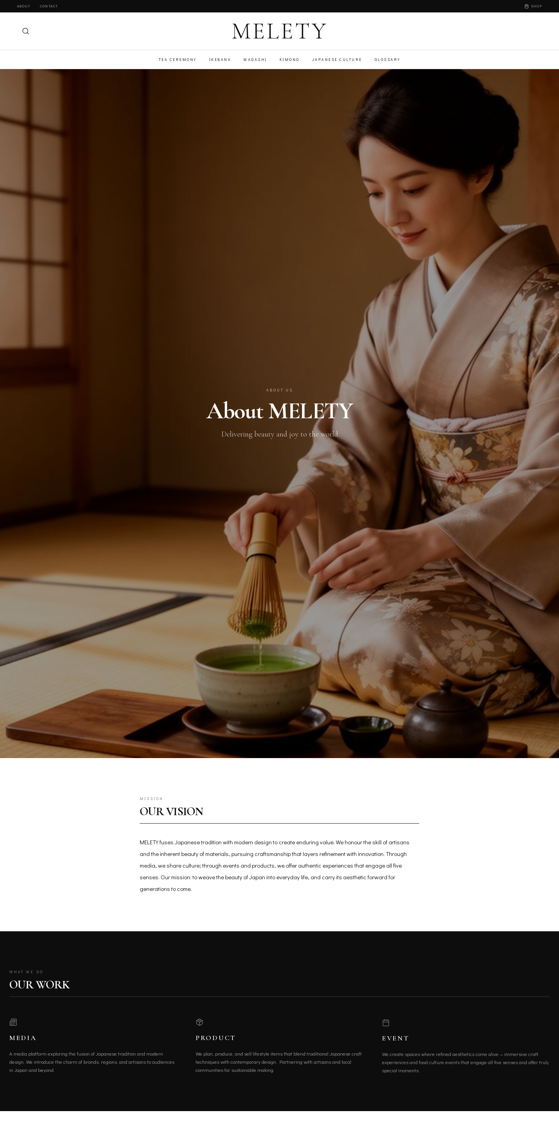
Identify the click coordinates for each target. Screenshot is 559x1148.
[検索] (25, 31)
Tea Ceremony (178, 59)
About (24, 6)
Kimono (290, 59)
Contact (49, 6)
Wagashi (255, 59)
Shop (533, 6)
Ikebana (220, 59)
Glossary (388, 59)
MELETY (279, 31)
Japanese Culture (337, 59)
